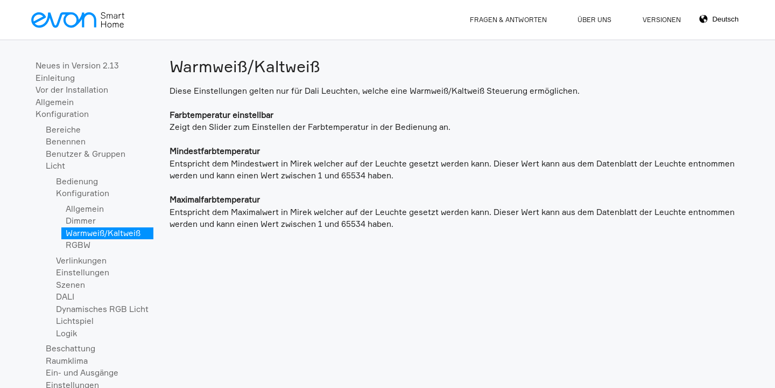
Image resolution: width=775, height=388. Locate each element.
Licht (55, 166)
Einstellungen (82, 272)
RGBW (78, 245)
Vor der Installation (72, 90)
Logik (66, 333)
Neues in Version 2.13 (77, 65)
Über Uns (594, 20)
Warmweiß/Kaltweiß (103, 233)
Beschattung (70, 348)
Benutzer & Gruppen (85, 154)
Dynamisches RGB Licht (102, 309)
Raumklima (67, 361)
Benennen (66, 141)
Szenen (70, 285)
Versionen (662, 20)
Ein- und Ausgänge (82, 373)
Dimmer (81, 221)
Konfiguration (62, 114)
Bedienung (77, 181)
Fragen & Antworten (508, 20)
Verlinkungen (81, 260)
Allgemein (55, 102)
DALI (65, 297)
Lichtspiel (75, 321)
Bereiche (63, 129)
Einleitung (55, 78)
